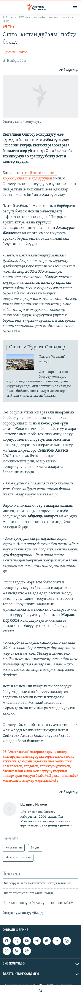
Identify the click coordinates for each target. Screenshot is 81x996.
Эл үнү (9, 27)
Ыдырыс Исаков (15, 52)
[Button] (69, 70)
